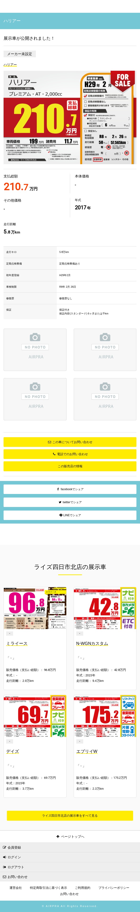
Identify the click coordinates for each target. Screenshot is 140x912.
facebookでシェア (70, 489)
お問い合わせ (15, 877)
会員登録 (11, 847)
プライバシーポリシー (113, 888)
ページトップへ (70, 836)
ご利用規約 (82, 888)
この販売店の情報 (70, 466)
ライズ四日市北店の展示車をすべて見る (70, 815)
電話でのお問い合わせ (70, 454)
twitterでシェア (70, 502)
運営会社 (16, 888)
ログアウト (13, 867)
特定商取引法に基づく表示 (48, 888)
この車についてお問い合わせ (70, 442)
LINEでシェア (70, 515)
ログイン (11, 857)
